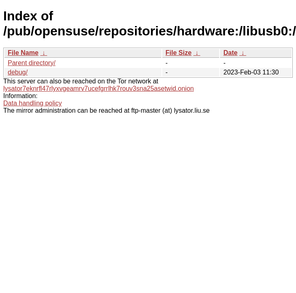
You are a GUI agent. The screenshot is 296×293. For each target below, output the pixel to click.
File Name (23, 52)
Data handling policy (32, 103)
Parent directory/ (31, 62)
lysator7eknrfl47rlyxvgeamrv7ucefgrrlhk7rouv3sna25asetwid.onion (98, 88)
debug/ (18, 72)
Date (230, 52)
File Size (178, 52)
